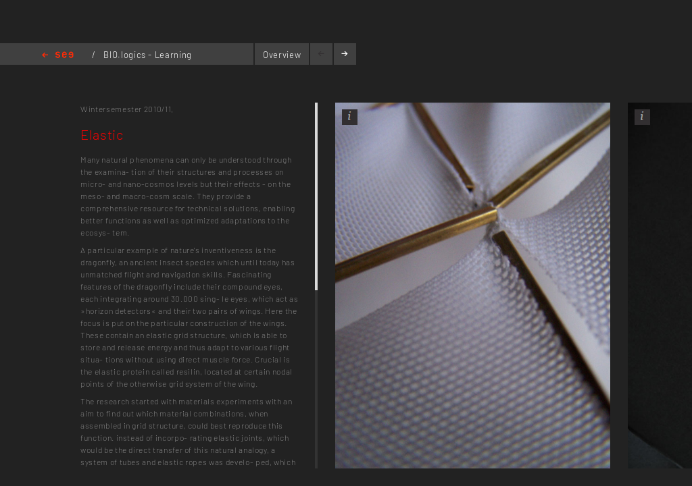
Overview (282, 54)
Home (58, 56)
